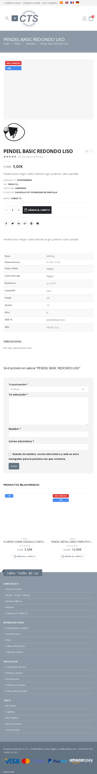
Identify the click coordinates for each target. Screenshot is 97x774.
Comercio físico (12, 3)
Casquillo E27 (22, 192)
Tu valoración (18, 394)
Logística (10, 711)
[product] (25, 514)
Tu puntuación (18, 384)
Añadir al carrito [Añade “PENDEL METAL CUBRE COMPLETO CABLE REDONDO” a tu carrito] (73, 556)
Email (37, 223)
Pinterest (31, 223)
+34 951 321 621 (10, 752)
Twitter (12, 223)
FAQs (8, 640)
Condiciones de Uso (16, 666)
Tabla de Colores (14, 652)
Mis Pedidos (12, 717)
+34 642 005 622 (85, 749)
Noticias (10, 607)
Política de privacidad (16, 691)
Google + (25, 223)
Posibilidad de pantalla (44, 192)
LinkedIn (19, 223)
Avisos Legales (50, 749)
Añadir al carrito (39, 210)
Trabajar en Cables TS (17, 613)
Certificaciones (13, 634)
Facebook (6, 223)
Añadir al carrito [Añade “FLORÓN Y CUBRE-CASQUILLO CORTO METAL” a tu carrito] (26, 556)
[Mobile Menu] (15, 18)
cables (24, 539)
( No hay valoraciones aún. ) (30, 156)
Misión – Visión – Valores (18, 595)
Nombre (15, 428)
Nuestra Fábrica (14, 601)
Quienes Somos (14, 589)
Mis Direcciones (14, 723)
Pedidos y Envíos (14, 673)
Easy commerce (50, 3)
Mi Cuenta (11, 705)
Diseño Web (8, 772)
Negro (50, 268)
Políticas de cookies (16, 685)
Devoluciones (12, 679)
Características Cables (17, 628)
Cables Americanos (15, 646)
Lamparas (20, 188)
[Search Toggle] (6, 18)
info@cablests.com (67, 749)
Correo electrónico (21, 441)
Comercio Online (32, 3)
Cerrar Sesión (13, 729)
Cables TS (16, 198)
